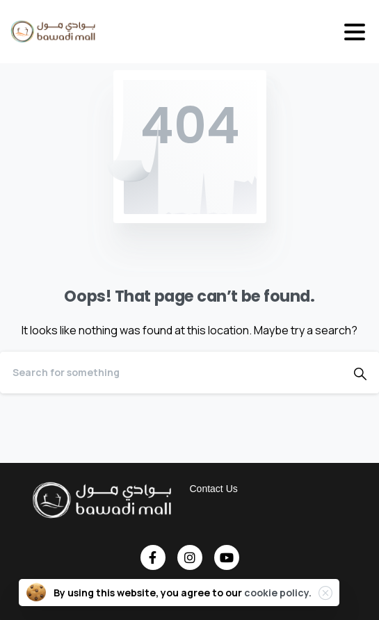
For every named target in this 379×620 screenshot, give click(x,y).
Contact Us (214, 488)
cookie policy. (278, 592)
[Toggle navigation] (355, 32)
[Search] (170, 372)
